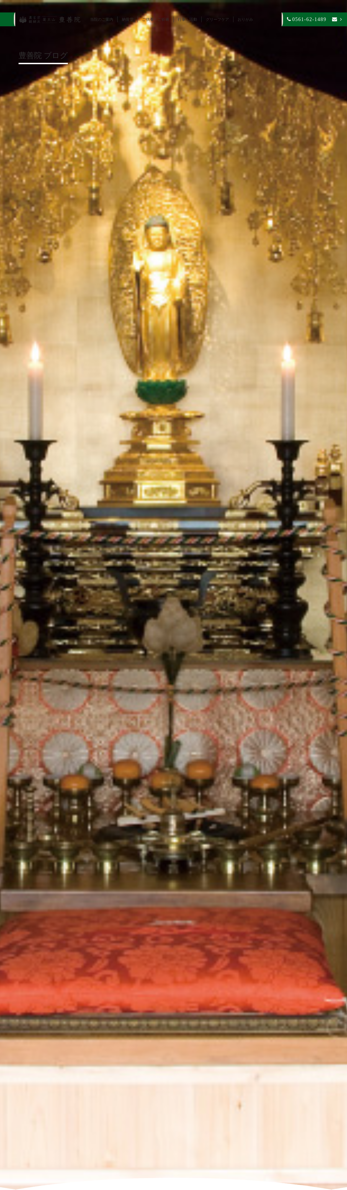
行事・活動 (187, 19)
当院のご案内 (101, 19)
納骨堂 (127, 19)
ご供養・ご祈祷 (155, 19)
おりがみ (245, 19)
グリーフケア (217, 19)
